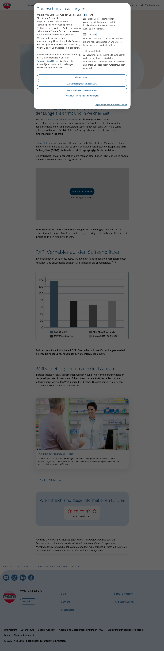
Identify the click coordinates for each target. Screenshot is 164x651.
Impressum (100, 105)
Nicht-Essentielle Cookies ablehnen (82, 90)
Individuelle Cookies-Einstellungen (82, 95)
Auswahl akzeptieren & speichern (82, 84)
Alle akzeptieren (82, 77)
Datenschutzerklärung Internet (116, 105)
